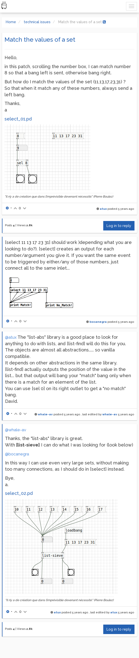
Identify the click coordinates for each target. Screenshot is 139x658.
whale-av (45, 414)
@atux (10, 337)
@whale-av (15, 430)
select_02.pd (19, 493)
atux (103, 209)
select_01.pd (18, 118)
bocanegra (98, 322)
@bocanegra (17, 454)
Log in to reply (118, 226)
